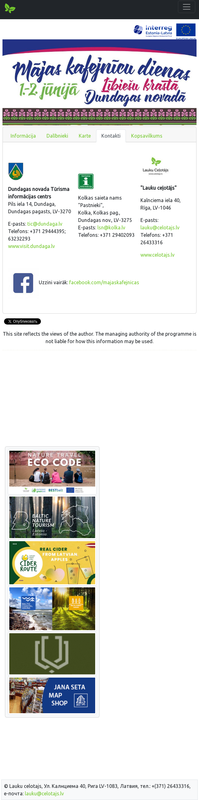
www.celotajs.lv (157, 255)
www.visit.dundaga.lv (31, 246)
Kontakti (111, 136)
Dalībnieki (57, 136)
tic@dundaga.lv (44, 224)
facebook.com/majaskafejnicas (104, 282)
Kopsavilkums (146, 136)
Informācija (23, 136)
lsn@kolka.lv (111, 227)
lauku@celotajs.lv (159, 227)
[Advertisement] (99, 398)
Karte (85, 136)
